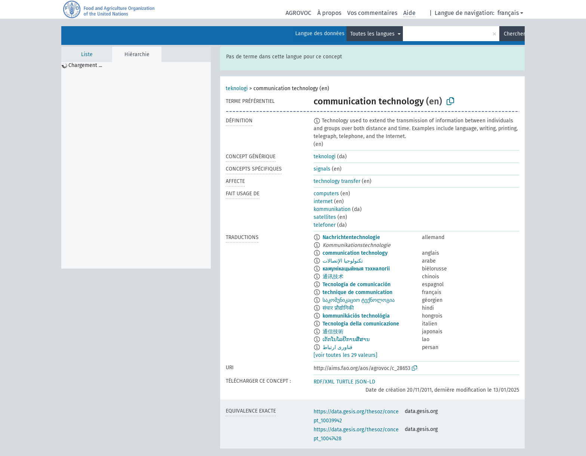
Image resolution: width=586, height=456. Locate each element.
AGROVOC (298, 12)
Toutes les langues (373, 34)
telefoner (325, 225)
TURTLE (344, 382)
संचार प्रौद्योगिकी (338, 308)
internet (323, 201)
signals (322, 169)
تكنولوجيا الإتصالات (343, 261)
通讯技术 (333, 276)
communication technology (355, 253)
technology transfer (337, 181)
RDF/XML (324, 382)
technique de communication (357, 292)
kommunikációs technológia (356, 316)
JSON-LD (365, 382)
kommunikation (332, 209)
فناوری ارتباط (337, 347)
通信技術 (333, 331)
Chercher (514, 34)
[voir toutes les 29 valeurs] (345, 355)
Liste (87, 54)
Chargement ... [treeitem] (85, 65)
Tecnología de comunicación (357, 284)
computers (326, 193)
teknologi (237, 88)
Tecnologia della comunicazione (361, 324)
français (508, 12)
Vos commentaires (372, 12)
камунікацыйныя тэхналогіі (356, 269)
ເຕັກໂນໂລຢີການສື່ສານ (346, 339)
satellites (325, 217)
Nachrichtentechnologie (351, 237)
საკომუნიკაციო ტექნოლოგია (359, 300)
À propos (329, 12)
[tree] (136, 165)
